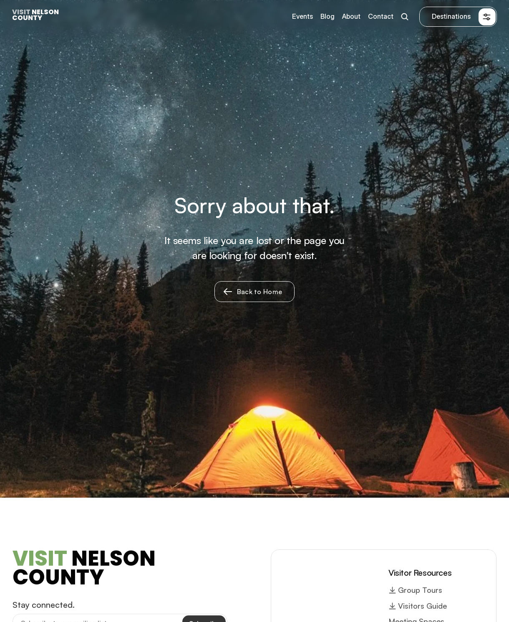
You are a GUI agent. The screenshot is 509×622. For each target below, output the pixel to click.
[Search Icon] (404, 17)
